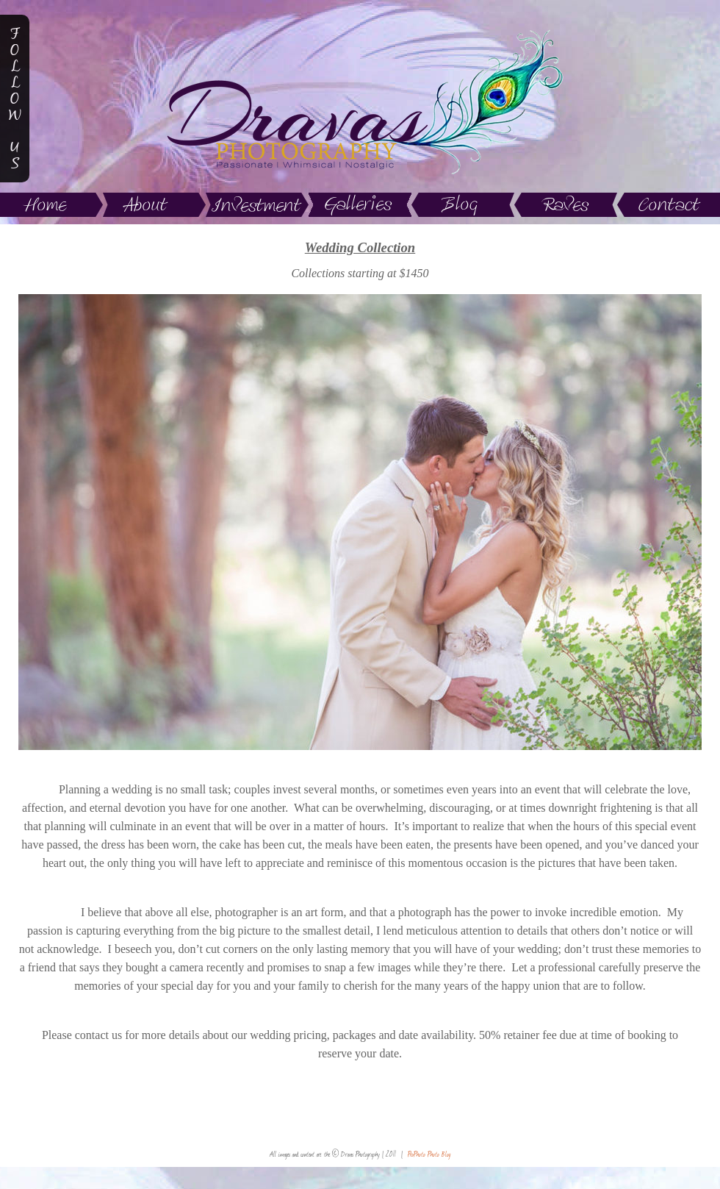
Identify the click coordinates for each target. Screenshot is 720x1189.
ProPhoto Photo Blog (429, 1154)
